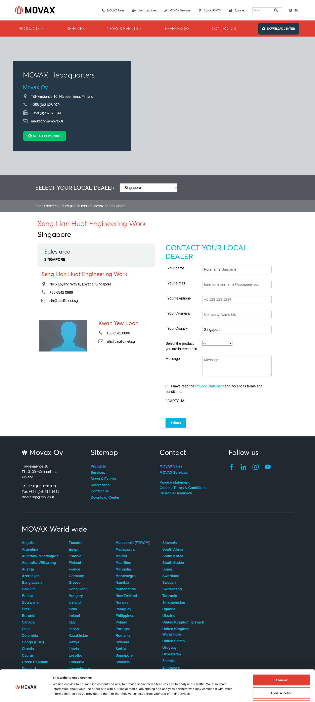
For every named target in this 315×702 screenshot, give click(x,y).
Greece (75, 583)
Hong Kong (78, 589)
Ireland (74, 616)
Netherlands (126, 589)
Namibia (122, 583)
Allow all (281, 665)
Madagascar (126, 549)
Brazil (26, 609)
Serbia (121, 649)
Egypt (74, 549)
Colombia (30, 636)
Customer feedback (176, 493)
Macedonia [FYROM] (133, 543)
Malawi (121, 556)
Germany (76, 576)
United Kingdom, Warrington (176, 631)
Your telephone (178, 298)
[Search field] (264, 10)
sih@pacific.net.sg (63, 301)
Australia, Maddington (40, 556)
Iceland (75, 602)
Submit (176, 423)
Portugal (123, 629)
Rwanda (122, 642)
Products (98, 466)
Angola (28, 543)
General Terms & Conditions (183, 488)
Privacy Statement (209, 386)
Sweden (169, 583)
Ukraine (168, 616)
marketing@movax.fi (47, 121)
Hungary (76, 596)
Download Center (105, 497)
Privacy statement (174, 482)
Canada (28, 622)
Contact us (100, 491)
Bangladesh (32, 583)
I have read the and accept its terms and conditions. (214, 389)
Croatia (28, 649)
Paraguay (123, 609)
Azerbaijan (30, 576)
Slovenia (169, 543)
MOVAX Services (174, 473)
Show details (210, 691)
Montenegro (126, 576)
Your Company (178, 313)
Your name (175, 268)
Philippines (125, 616)
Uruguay (169, 648)
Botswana (30, 602)
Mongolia (123, 569)
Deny (281, 691)
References (100, 485)
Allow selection (281, 678)
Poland (121, 622)
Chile (26, 629)
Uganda (168, 609)
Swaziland (170, 576)
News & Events (103, 479)
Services (98, 473)
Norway (122, 602)
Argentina (30, 549)
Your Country (177, 328)
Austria (28, 569)
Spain (167, 569)
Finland (75, 563)
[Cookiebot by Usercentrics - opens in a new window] (26, 694)
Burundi (28, 616)
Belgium (29, 589)
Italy (72, 622)
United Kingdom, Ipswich (183, 622)
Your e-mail (175, 283)
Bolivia (27, 596)
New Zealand (126, 596)
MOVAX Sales (171, 466)
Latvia (74, 649)
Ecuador (76, 543)
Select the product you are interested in (181, 346)
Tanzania (169, 596)
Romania (123, 636)
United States (173, 641)
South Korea (172, 556)
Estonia (75, 556)
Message (173, 359)
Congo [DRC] (33, 642)
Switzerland (172, 589)
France (74, 569)
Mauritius (123, 563)
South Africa (172, 549)
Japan (74, 629)
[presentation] (232, 406)
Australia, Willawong (39, 563)
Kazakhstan (78, 636)
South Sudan (173, 563)
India (73, 609)
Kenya (74, 642)
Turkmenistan (173, 602)
